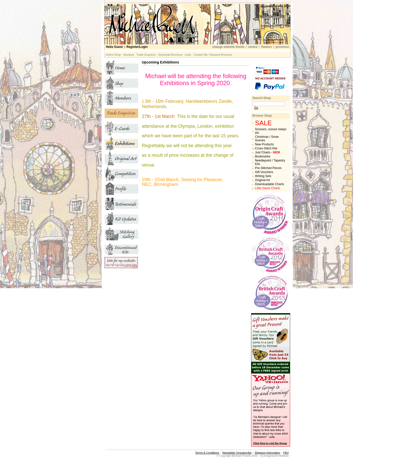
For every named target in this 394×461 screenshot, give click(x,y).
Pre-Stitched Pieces (268, 168)
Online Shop (113, 54)
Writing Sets (263, 176)
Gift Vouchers (264, 172)
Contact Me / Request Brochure (213, 54)
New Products (264, 144)
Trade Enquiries (146, 54)
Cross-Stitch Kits (266, 148)
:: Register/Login (126, 47)
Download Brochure (170, 54)
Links (188, 54)
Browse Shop (262, 115)
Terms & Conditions (207, 452)
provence (282, 47)
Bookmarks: (263, 156)
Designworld (270, 455)
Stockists (128, 54)
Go (256, 108)
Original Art (262, 180)
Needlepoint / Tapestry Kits (270, 162)
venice (252, 47)
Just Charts (267, 152)
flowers (266, 47)
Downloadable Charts (269, 184)
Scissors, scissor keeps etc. (271, 131)
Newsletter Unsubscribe (237, 452)
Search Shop (262, 98)
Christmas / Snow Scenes (267, 138)
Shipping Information (267, 452)
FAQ (286, 452)
